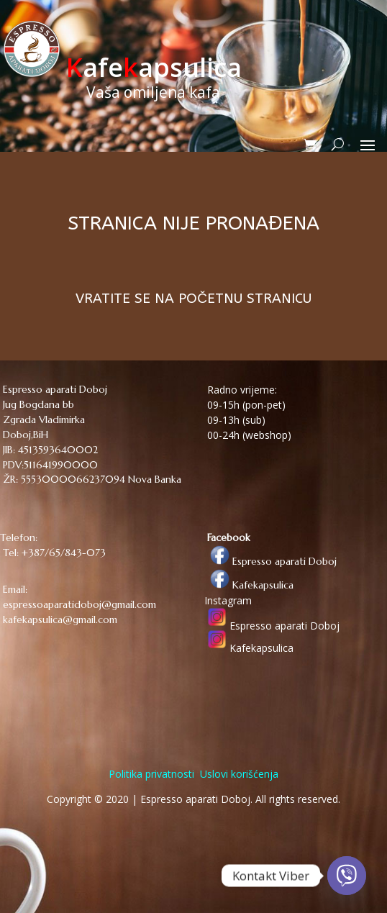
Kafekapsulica (248, 584)
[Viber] (346, 875)
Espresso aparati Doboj (270, 561)
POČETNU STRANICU (244, 298)
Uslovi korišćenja (237, 774)
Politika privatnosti (151, 774)
